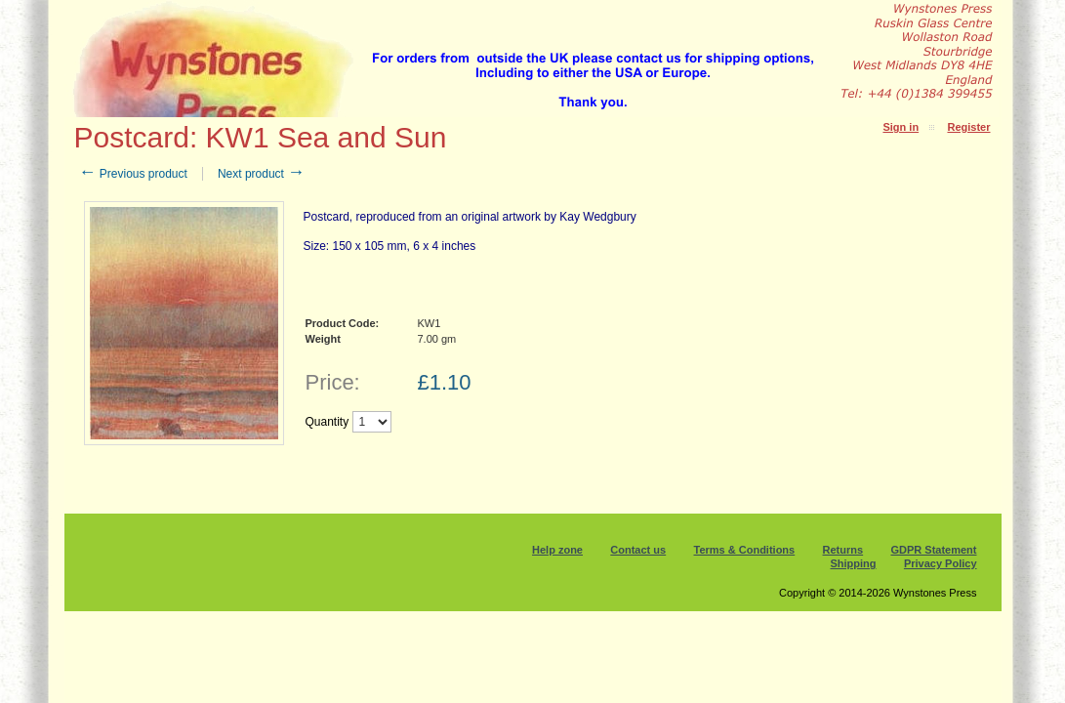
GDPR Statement (933, 550)
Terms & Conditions (745, 550)
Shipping (854, 563)
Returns (843, 550)
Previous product (133, 174)
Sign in (900, 127)
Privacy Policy (940, 563)
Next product (261, 174)
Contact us (638, 550)
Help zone (557, 550)
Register (968, 127)
